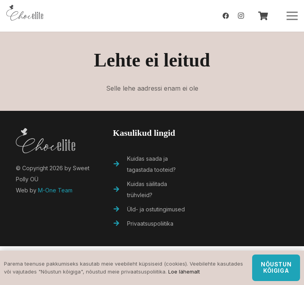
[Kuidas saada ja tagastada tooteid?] (120, 164)
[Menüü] (292, 16)
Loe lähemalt (184, 271)
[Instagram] (240, 16)
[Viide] (24, 16)
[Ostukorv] (262, 16)
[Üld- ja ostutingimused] (120, 209)
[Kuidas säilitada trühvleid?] (120, 189)
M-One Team (55, 190)
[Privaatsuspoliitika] (120, 223)
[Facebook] (225, 16)
